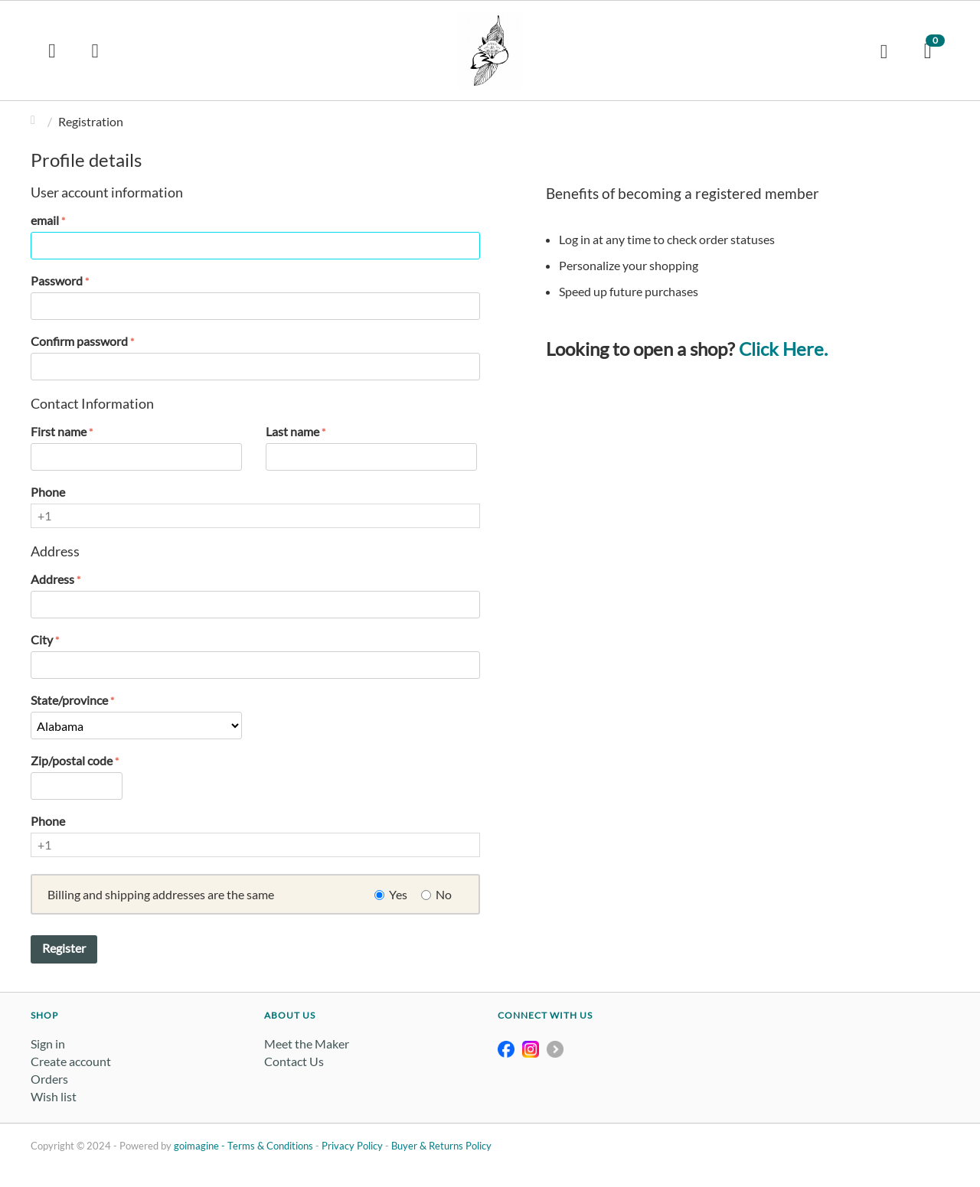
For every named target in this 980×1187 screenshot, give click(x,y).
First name (59, 431)
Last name (292, 431)
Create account (71, 1061)
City (42, 639)
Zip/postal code (72, 760)
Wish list (54, 1096)
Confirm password (79, 341)
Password (57, 280)
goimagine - (200, 1146)
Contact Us (294, 1061)
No (444, 894)
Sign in (48, 1043)
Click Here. (783, 349)
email (45, 220)
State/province (69, 700)
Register (64, 948)
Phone (48, 491)
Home (37, 121)
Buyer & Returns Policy (441, 1146)
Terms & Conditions (270, 1146)
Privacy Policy (352, 1146)
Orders (49, 1078)
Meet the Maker (306, 1043)
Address (52, 579)
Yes (398, 894)
